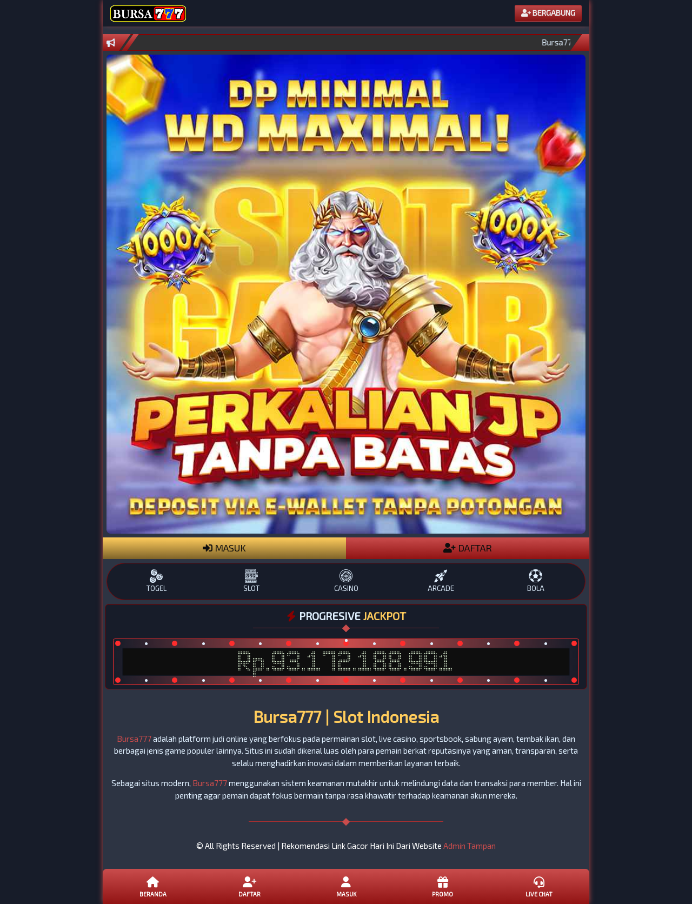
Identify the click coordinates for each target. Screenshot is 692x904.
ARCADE (441, 581)
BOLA (535, 581)
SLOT (251, 581)
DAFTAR (467, 548)
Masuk (346, 886)
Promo (442, 886)
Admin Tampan (469, 845)
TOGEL (156, 581)
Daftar (249, 886)
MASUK (224, 548)
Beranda (153, 886)
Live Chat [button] (539, 886)
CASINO (345, 581)
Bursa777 (134, 738)
